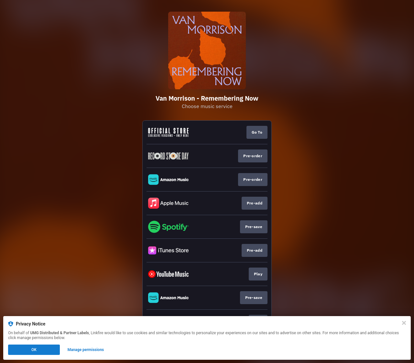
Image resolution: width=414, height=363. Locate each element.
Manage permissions (86, 349)
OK (34, 349)
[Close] (404, 323)
